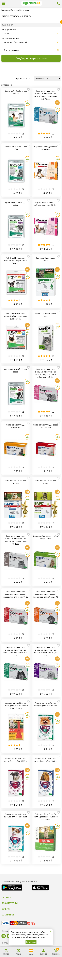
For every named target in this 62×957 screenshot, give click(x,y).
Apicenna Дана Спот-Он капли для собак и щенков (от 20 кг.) (46, 817)
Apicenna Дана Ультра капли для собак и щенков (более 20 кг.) (16, 705)
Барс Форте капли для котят (45, 481)
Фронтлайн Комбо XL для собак (15, 370)
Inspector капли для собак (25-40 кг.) (45, 148)
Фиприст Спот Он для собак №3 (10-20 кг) (45, 537)
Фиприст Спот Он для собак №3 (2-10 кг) (45, 426)
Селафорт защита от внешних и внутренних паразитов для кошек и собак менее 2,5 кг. (45, 373)
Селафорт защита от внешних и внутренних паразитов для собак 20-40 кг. (15, 651)
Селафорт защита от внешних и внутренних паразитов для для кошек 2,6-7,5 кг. (45, 95)
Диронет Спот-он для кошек (45, 259)
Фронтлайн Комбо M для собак (15, 148)
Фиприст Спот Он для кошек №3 (16, 426)
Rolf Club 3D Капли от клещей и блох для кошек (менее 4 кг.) (15, 316)
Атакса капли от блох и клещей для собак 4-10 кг (15, 815)
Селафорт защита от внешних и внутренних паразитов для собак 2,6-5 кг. (46, 651)
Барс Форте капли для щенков (15, 481)
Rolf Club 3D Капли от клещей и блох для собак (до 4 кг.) (15, 260)
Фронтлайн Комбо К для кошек (16, 92)
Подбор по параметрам (31, 58)
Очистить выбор (31, 50)
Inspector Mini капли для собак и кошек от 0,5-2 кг (45, 203)
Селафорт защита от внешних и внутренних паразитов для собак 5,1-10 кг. (45, 595)
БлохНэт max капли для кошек (45, 314)
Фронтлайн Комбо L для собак (16, 203)
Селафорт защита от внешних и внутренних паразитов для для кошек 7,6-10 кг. (16, 540)
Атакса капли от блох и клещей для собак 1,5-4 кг (45, 704)
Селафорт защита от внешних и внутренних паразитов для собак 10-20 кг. (15, 595)
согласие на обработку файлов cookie (28, 937)
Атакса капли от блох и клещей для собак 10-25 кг (16, 759)
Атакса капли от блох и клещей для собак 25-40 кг (45, 759)
